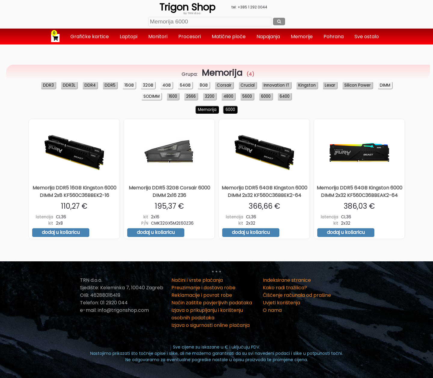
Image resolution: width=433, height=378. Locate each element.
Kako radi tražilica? (285, 287)
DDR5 (110, 85)
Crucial (248, 85)
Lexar (330, 85)
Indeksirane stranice (287, 280)
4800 (228, 96)
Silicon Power (357, 85)
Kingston (307, 85)
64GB (185, 85)
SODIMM (151, 96)
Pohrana (334, 36)
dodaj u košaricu (61, 232)
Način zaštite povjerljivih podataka (211, 302)
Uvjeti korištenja (281, 302)
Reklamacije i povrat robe (201, 295)
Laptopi (129, 36)
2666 (191, 96)
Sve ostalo (367, 36)
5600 (247, 96)
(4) (226, 74)
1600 (173, 96)
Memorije (302, 36)
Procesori (190, 36)
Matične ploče (229, 36)
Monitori (158, 36)
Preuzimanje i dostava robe (203, 287)
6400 (285, 96)
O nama (272, 310)
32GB (148, 85)
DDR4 (90, 85)
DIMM (385, 85)
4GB (166, 85)
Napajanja (268, 36)
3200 (209, 96)
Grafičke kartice (90, 36)
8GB (204, 85)
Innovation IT (276, 85)
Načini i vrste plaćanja (197, 280)
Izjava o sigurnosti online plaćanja (210, 325)
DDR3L (69, 85)
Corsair (224, 85)
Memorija (207, 109)
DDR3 (48, 85)
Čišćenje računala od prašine (297, 295)
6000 (266, 96)
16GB (129, 85)
